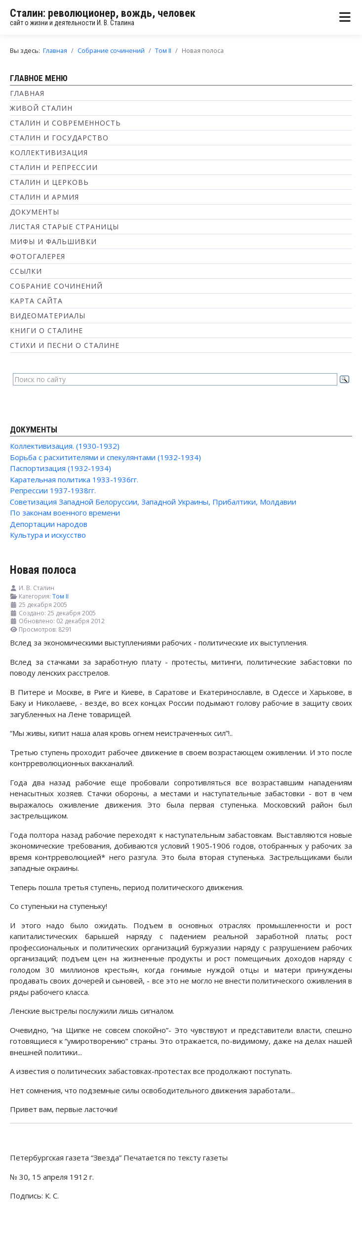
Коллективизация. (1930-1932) (65, 446)
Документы (34, 211)
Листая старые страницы (64, 226)
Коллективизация (49, 152)
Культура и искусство (48, 535)
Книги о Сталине (46, 330)
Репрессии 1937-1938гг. (53, 490)
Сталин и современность (65, 123)
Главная (27, 93)
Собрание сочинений (56, 286)
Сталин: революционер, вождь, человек (103, 13)
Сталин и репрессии (54, 167)
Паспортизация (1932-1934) (60, 468)
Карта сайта (36, 300)
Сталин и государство (59, 137)
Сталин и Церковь (49, 182)
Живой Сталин (41, 108)
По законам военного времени (65, 512)
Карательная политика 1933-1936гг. (74, 479)
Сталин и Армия (44, 197)
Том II (60, 596)
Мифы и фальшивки (53, 241)
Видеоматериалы (47, 315)
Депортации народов (48, 524)
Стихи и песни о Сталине (65, 345)
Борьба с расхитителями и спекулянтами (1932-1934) (105, 457)
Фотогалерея (37, 256)
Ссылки (26, 271)
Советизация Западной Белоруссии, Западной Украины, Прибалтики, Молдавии (153, 502)
